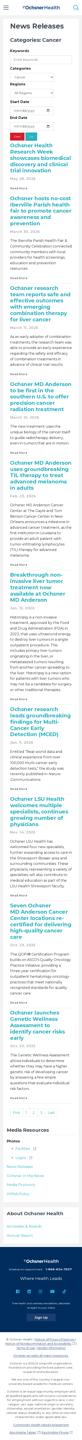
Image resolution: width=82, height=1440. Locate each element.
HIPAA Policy (18, 1194)
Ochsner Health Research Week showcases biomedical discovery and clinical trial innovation (40, 158)
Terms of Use (25, 1348)
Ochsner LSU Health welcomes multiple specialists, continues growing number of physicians (39, 811)
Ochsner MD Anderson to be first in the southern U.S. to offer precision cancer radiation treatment (41, 396)
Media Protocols (21, 1185)
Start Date (19, 102)
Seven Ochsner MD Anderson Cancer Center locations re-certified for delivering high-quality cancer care (40, 921)
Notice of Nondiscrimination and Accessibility (38, 1343)
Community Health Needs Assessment (41, 1424)
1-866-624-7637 (58, 1269)
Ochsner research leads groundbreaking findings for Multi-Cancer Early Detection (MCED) (40, 721)
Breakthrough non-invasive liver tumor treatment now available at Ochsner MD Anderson (37, 587)
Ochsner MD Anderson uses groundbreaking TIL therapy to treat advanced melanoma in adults (41, 475)
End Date (18, 118)
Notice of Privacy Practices (54, 1339)
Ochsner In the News (25, 1176)
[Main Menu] (6, 7)
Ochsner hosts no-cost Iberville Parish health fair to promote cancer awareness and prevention (40, 211)
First (16, 1113)
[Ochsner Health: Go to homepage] (41, 7)
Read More (18, 188)
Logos (21, 1158)
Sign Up (45, 1317)
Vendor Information (51, 1348)
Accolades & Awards (24, 1226)
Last (51, 1113)
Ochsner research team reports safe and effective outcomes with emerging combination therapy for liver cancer (40, 304)
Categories (20, 68)
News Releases (20, 1167)
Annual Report (20, 1235)
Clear (17, 136)
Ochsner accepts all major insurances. (41, 1355)
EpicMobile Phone (55, 1432)
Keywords (19, 51)
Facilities (23, 1149)
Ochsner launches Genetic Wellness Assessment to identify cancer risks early (37, 1025)
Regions (17, 84)
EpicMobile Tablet (23, 1432)
